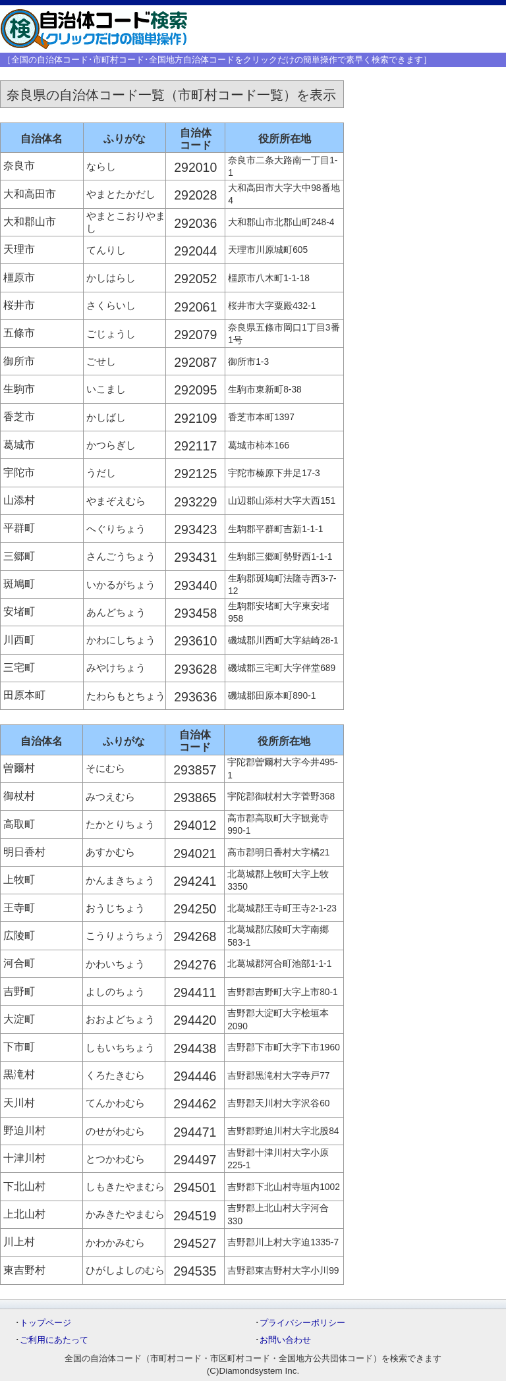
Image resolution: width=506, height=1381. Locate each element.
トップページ (45, 1323)
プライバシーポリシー (302, 1323)
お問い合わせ (285, 1340)
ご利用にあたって (54, 1340)
